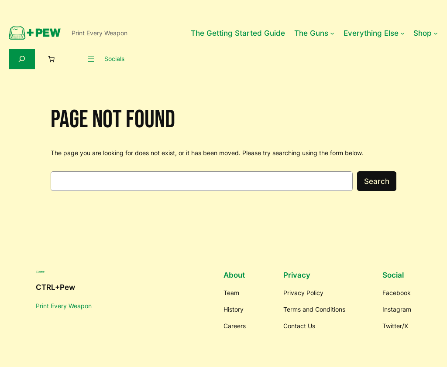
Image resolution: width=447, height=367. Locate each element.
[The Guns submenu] (332, 33)
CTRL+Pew (55, 287)
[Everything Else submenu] (402, 33)
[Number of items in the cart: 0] (51, 59)
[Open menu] (91, 59)
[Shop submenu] (435, 33)
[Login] (74, 59)
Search (376, 181)
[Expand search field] (22, 59)
